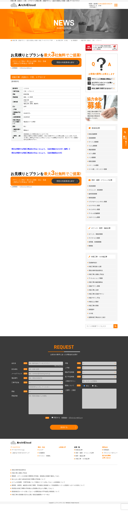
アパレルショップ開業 (96, 278)
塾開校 (91, 245)
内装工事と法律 (93, 290)
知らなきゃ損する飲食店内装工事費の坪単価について (28, 479)
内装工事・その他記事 (83, 459)
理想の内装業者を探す (65, 62)
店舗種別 (42, 453)
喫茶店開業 (92, 161)
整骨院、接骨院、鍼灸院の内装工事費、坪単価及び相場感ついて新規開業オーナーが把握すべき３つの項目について (48, 485)
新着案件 (15, 81)
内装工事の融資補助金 (96, 282)
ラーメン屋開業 (93, 142)
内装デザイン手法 (94, 297)
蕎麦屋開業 (92, 149)
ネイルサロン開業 (94, 209)
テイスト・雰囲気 (44, 456)
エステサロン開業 (94, 205)
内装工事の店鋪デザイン (96, 294)
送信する (64, 427)
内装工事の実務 (93, 305)
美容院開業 (92, 186)
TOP (32, 40)
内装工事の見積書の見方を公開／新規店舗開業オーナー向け (31, 494)
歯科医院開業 (93, 194)
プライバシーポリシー (26, 68)
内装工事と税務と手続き (96, 274)
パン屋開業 (92, 157)
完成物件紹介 (93, 262)
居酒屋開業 (92, 138)
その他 (91, 313)
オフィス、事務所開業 (96, 234)
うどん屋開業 (93, 145)
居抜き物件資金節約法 (96, 270)
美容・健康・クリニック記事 (85, 453)
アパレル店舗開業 (94, 213)
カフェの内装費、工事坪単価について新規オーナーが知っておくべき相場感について (38, 482)
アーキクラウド (15, 447)
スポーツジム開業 (94, 217)
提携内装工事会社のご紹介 (97, 317)
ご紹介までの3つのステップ (20, 453)
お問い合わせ (106, 458)
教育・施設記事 (80, 456)
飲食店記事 (79, 450)
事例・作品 (41, 447)
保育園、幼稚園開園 (95, 242)
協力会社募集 (106, 455)
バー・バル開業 (93, 165)
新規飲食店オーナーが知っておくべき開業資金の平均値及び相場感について (35, 491)
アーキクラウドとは (18, 450)
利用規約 (64, 417)
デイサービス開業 (94, 238)
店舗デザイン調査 (94, 286)
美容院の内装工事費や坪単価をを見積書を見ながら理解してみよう (33, 488)
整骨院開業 (92, 197)
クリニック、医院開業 (96, 190)
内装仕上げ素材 (93, 301)
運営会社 (105, 447)
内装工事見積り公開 (95, 266)
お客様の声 (62, 447)
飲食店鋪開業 (93, 134)
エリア (41, 450)
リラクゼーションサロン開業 (98, 201)
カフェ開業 (92, 153)
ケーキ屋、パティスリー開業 (98, 169)
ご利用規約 (15, 68)
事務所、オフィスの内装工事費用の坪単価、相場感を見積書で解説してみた (35, 476)
